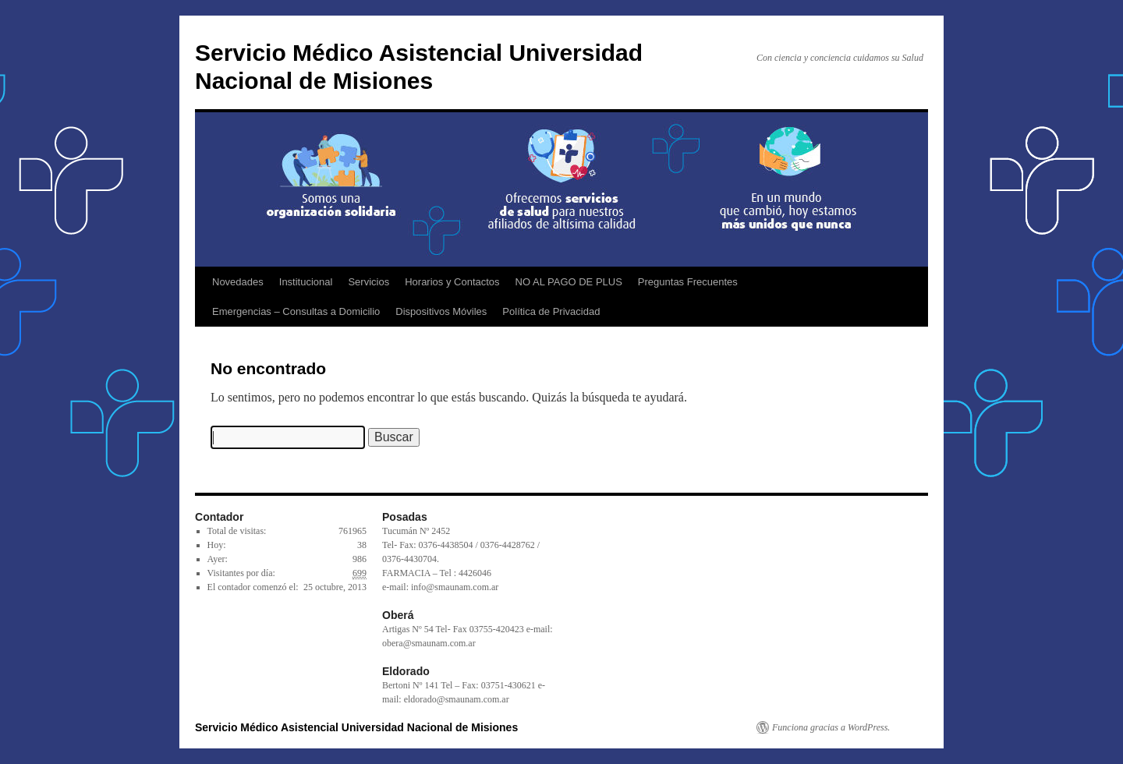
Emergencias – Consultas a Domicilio (296, 311)
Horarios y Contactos (452, 282)
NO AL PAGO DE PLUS (568, 282)
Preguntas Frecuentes (688, 282)
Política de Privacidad (551, 311)
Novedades (238, 282)
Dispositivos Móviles (441, 311)
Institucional (306, 282)
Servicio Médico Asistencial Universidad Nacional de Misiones (356, 727)
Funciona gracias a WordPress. (831, 727)
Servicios (368, 282)
